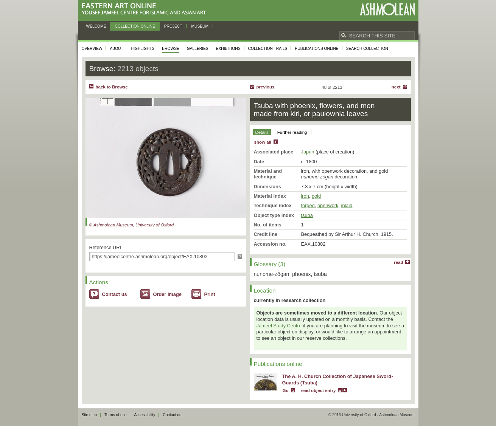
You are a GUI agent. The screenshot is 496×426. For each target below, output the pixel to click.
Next (396, 87)
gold (316, 196)
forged (308, 205)
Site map (89, 415)
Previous (266, 87)
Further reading (292, 132)
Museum (200, 26)
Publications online (316, 48)
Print (209, 294)
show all (262, 142)
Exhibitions (228, 48)
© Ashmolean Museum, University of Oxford (131, 225)
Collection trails (268, 48)
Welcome (96, 26)
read (398, 262)
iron (305, 196)
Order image (167, 294)
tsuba (307, 215)
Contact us (114, 294)
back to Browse (112, 87)
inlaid (347, 205)
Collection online (135, 26)
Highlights (143, 48)
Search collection (367, 48)
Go (286, 390)
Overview (92, 48)
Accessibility (144, 415)
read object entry (318, 390)
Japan (307, 152)
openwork (328, 205)
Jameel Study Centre (279, 325)
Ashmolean (387, 9)
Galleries (197, 48)
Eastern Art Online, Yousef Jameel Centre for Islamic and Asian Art (146, 9)
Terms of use (115, 415)
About (116, 48)
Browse (170, 48)
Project (173, 26)
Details (262, 132)
